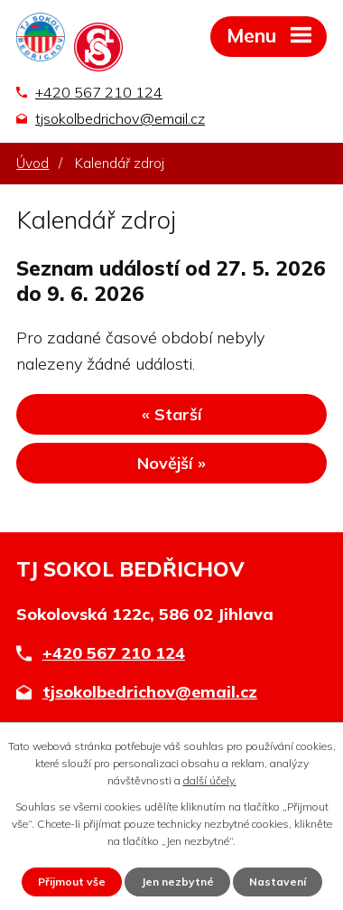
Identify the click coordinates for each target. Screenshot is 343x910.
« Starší (172, 414)
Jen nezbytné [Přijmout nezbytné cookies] (177, 881)
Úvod (32, 163)
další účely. (209, 780)
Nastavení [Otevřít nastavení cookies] (277, 881)
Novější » (171, 463)
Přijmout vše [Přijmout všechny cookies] (72, 881)
